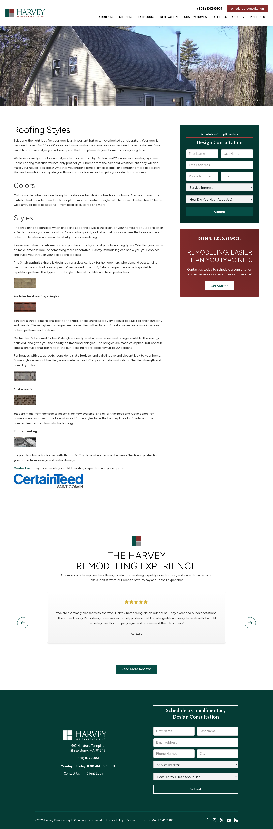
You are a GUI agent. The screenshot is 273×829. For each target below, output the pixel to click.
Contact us (22, 468)
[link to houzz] (235, 820)
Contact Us (72, 773)
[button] (238, 18)
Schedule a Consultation (247, 8)
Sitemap (132, 820)
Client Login (95, 773)
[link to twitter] (221, 820)
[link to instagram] (214, 820)
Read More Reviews (136, 669)
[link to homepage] (25, 13)
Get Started (219, 286)
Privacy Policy (114, 820)
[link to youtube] (228, 820)
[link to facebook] (207, 820)
